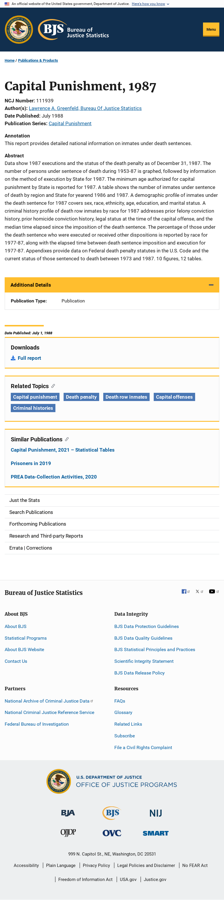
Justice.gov (155, 879)
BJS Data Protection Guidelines (146, 626)
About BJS (16, 626)
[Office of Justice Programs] (19, 29)
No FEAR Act (195, 865)
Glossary (123, 712)
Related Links (128, 724)
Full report (29, 358)
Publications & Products (38, 60)
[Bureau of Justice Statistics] (111, 817)
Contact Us (16, 661)
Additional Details (30, 285)
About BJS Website (24, 649)
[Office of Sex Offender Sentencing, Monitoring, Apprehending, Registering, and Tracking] (156, 831)
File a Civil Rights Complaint (143, 747)
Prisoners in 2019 (31, 463)
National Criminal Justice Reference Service (49, 712)
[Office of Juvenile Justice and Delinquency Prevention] (68, 834)
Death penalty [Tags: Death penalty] (81, 397)
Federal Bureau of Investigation (37, 724)
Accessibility (26, 865)
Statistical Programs (26, 638)
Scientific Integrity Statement (144, 661)
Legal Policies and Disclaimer (146, 865)
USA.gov (128, 879)
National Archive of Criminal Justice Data (49, 701)
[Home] (73, 29)
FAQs (119, 701)
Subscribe (124, 736)
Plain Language (61, 865)
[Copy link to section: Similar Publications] (65, 439)
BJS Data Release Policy (139, 673)
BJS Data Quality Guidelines (143, 638)
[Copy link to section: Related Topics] (52, 385)
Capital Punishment (70, 123)
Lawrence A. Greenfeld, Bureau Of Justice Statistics (85, 108)
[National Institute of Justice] (156, 810)
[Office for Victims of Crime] (112, 833)
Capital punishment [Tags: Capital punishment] (35, 397)
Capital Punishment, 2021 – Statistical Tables (63, 450)
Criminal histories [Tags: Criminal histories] (33, 408)
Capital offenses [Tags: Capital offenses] (174, 397)
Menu (211, 29)
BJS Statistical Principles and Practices (154, 649)
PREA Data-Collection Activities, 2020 (54, 477)
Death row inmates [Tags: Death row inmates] (126, 397)
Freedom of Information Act (85, 879)
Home (10, 60)
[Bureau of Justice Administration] (68, 810)
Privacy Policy (96, 865)
